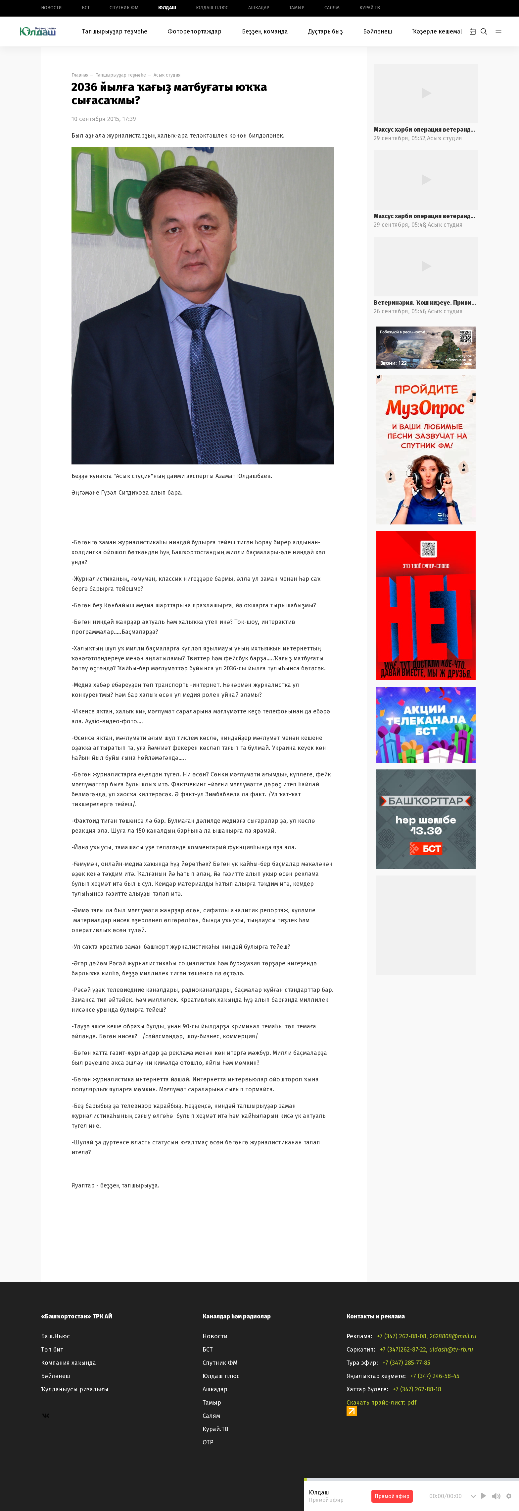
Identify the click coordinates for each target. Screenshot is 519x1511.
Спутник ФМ (124, 8)
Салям (332, 8)
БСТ (86, 8)
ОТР (208, 1442)
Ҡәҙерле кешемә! (437, 31)
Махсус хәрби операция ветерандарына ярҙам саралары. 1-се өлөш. (426, 216)
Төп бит (52, 1349)
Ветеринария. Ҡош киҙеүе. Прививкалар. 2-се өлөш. (426, 302)
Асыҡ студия (167, 75)
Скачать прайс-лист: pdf (381, 1402)
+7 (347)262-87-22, (404, 1349)
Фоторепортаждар (194, 31)
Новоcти (51, 8)
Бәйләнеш (377, 31)
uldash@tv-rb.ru (451, 1349)
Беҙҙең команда (265, 31)
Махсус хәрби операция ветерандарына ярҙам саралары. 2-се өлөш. (426, 129)
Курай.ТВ (369, 8)
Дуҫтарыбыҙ (325, 31)
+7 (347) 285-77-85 (406, 1362)
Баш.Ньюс (55, 1336)
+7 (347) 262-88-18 (417, 1389)
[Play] (483, 1495)
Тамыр (297, 8)
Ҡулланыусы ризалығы (75, 1389)
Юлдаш (167, 8)
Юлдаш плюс (212, 8)
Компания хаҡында (68, 1362)
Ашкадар (258, 8)
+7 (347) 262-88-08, (402, 1336)
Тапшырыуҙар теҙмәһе (114, 31)
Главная (79, 75)
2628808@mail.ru (453, 1336)
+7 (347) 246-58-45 (434, 1376)
